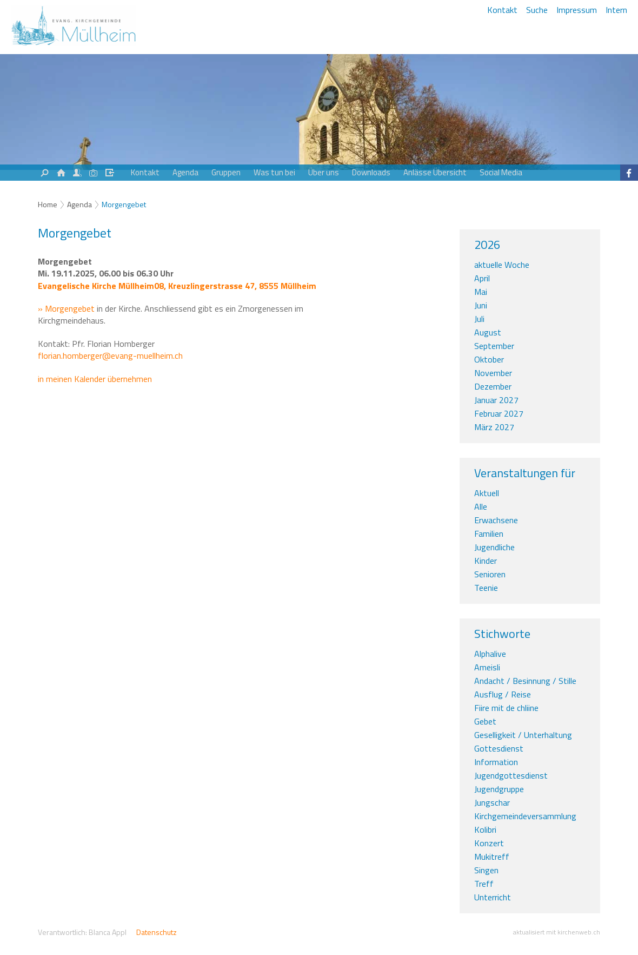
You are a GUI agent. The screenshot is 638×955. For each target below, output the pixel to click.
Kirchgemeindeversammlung (525, 816)
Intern (616, 9)
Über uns (323, 172)
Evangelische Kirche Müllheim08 (177, 285)
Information (496, 762)
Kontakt (502, 9)
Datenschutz (156, 932)
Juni (480, 305)
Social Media (501, 172)
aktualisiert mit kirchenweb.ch (556, 932)
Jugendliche (494, 547)
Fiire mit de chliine (506, 707)
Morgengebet (124, 204)
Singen (486, 870)
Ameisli (487, 667)
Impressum (576, 9)
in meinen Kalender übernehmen (95, 378)
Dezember (492, 386)
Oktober (489, 359)
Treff (484, 883)
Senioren (490, 574)
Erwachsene (496, 520)
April (482, 278)
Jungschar (492, 802)
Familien (488, 533)
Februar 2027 (498, 413)
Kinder (485, 560)
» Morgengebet (66, 308)
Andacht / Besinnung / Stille (525, 680)
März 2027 (494, 427)
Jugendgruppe (499, 789)
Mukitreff (491, 856)
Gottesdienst (498, 748)
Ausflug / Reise (502, 694)
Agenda (185, 172)
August (487, 332)
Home (47, 204)
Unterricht (492, 897)
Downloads (371, 172)
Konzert (489, 843)
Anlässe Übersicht (435, 172)
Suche (537, 9)
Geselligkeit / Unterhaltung (523, 734)
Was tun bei (274, 172)
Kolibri (485, 829)
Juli (479, 318)
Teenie (486, 587)
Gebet (485, 721)
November (493, 372)
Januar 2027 (496, 400)
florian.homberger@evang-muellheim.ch (110, 355)
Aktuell (486, 493)
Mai (480, 291)
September (494, 345)
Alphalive (490, 653)
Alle (480, 506)
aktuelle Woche (501, 264)
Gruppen (226, 172)
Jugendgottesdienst (511, 775)
